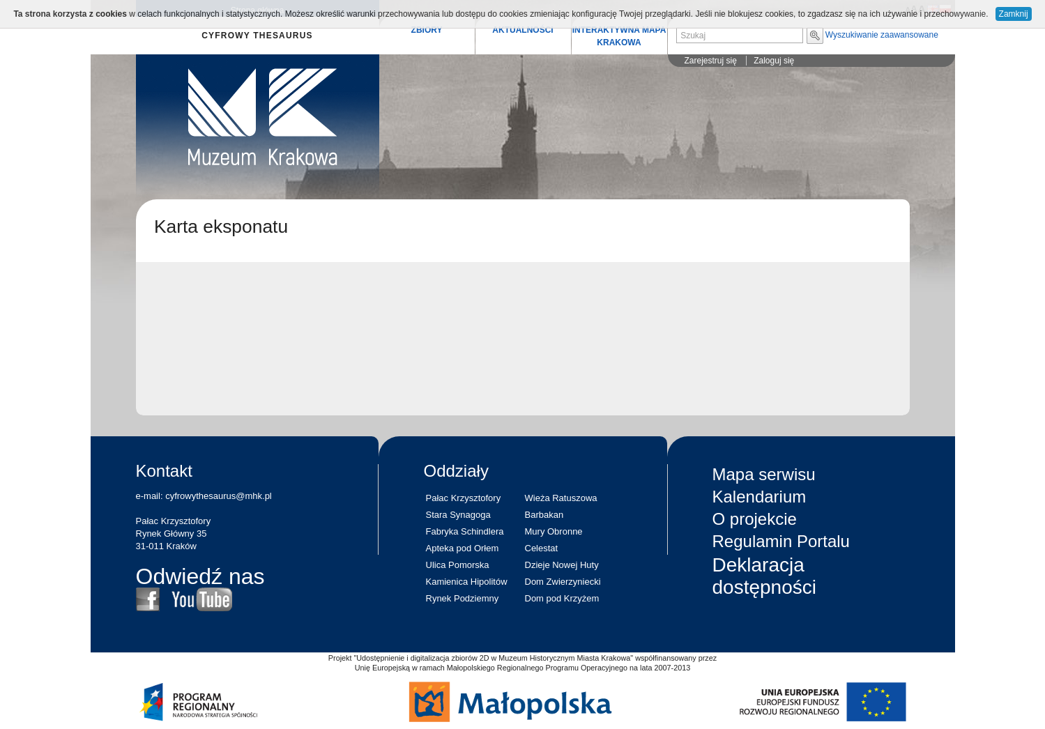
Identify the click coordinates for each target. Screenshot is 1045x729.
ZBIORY (427, 30)
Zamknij (1013, 14)
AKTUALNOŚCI (522, 30)
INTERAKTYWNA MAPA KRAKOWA (619, 36)
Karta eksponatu (221, 226)
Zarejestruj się (711, 61)
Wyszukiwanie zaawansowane (881, 35)
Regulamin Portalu (781, 541)
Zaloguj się (774, 61)
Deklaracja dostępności (764, 576)
